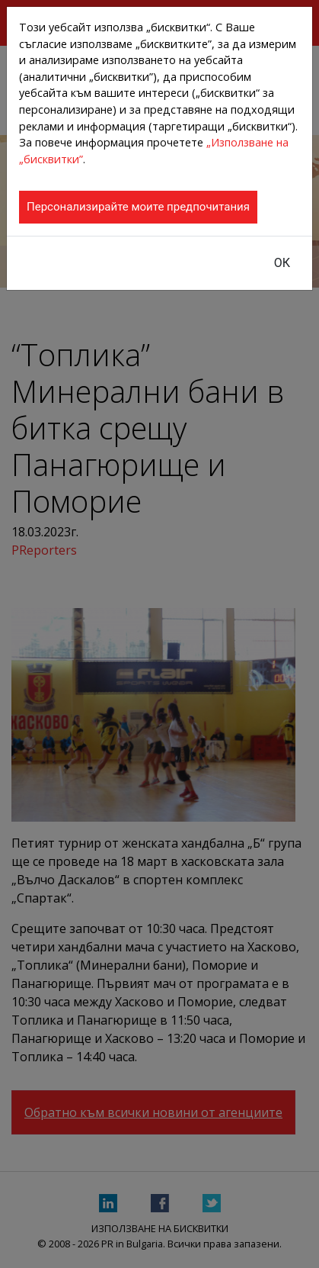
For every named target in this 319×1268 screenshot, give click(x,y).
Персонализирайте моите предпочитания (138, 207)
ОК (282, 263)
